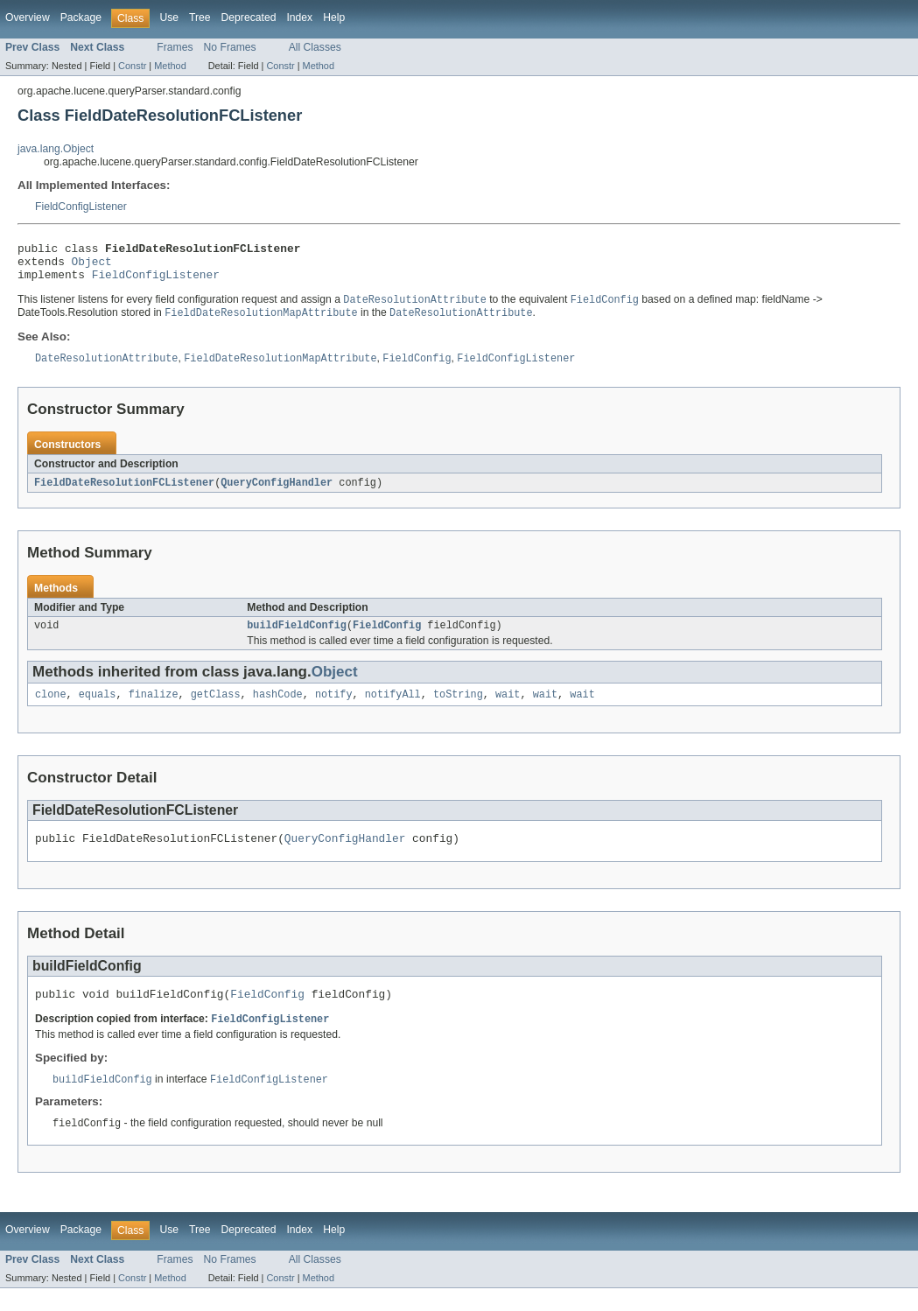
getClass (216, 709)
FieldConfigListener (81, 206)
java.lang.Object (56, 149)
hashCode (278, 709)
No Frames (230, 47)
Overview (27, 17)
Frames (175, 47)
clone (51, 709)
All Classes (315, 47)
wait (507, 709)
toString (458, 709)
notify (334, 709)
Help (334, 17)
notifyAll (393, 709)
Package (81, 17)
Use (169, 17)
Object (92, 266)
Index (299, 17)
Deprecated (249, 17)
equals (97, 709)
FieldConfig (387, 638)
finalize (154, 709)
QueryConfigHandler (277, 494)
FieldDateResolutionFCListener (124, 494)
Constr (132, 65)
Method (170, 65)
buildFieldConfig (297, 638)
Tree (200, 17)
